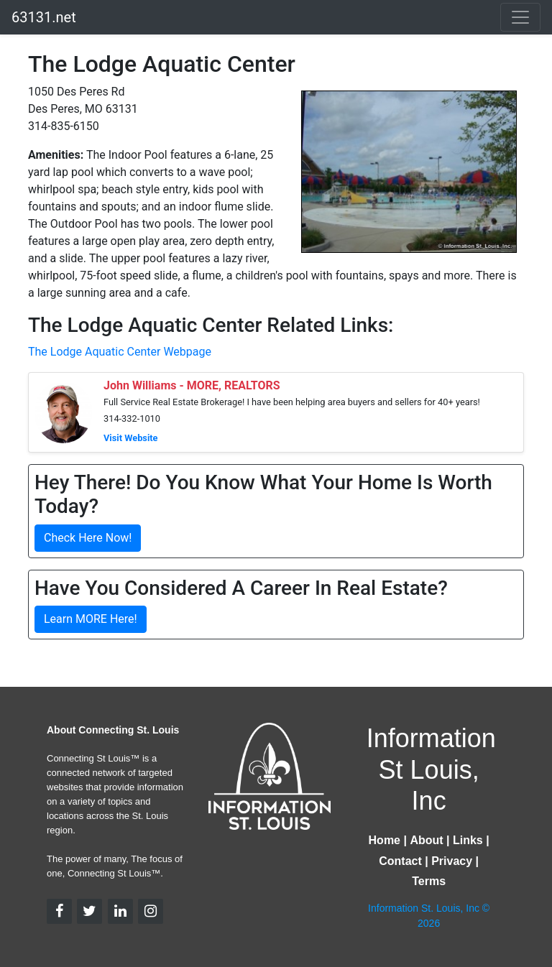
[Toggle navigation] (520, 17)
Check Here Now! (88, 538)
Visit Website (131, 437)
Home (384, 840)
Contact (400, 861)
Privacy (451, 861)
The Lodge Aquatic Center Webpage (119, 351)
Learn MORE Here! (90, 619)
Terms (429, 881)
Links (468, 840)
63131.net (44, 17)
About (426, 840)
